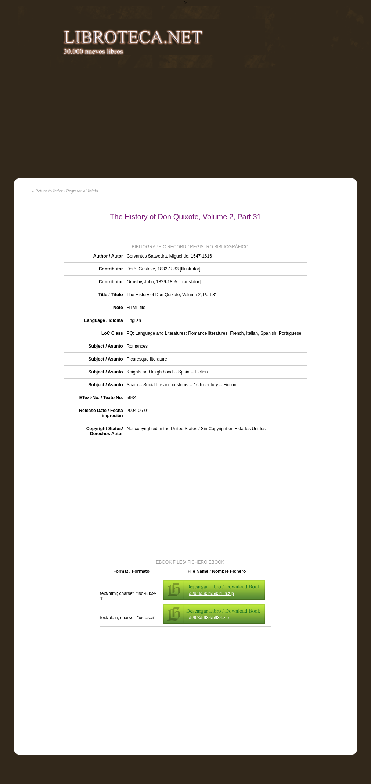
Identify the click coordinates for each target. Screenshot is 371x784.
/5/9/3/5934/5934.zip (209, 617)
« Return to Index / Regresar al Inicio (65, 191)
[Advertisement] (185, 123)
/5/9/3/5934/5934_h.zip (211, 593)
